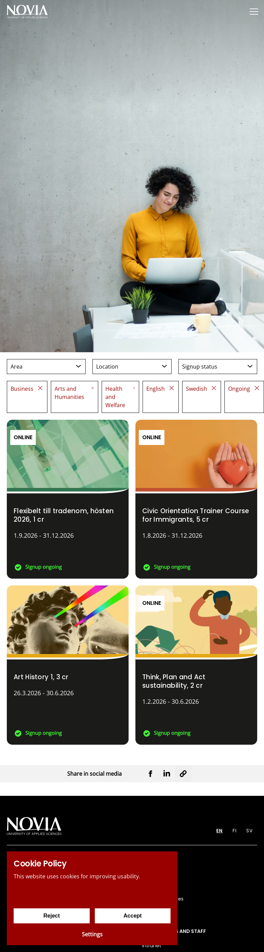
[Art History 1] (68, 665)
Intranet (151, 945)
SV (249, 830)
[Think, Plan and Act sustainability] (196, 665)
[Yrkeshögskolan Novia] (27, 11)
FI (235, 830)
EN (219, 830)
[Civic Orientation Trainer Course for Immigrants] (196, 499)
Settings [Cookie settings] (92, 934)
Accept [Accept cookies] (132, 916)
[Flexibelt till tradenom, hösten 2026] (68, 499)
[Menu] (254, 11)
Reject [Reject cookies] (51, 916)
